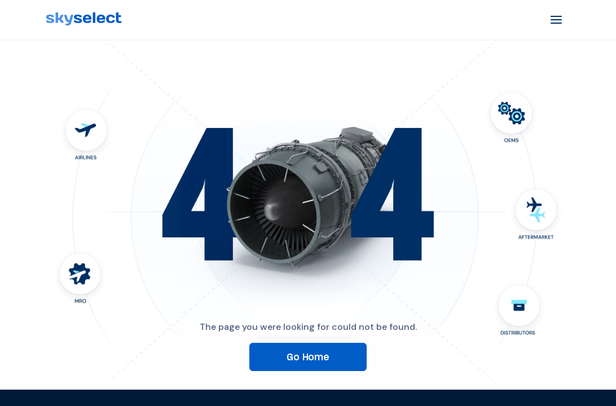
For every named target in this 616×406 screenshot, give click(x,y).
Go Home (308, 357)
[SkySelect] (84, 19)
